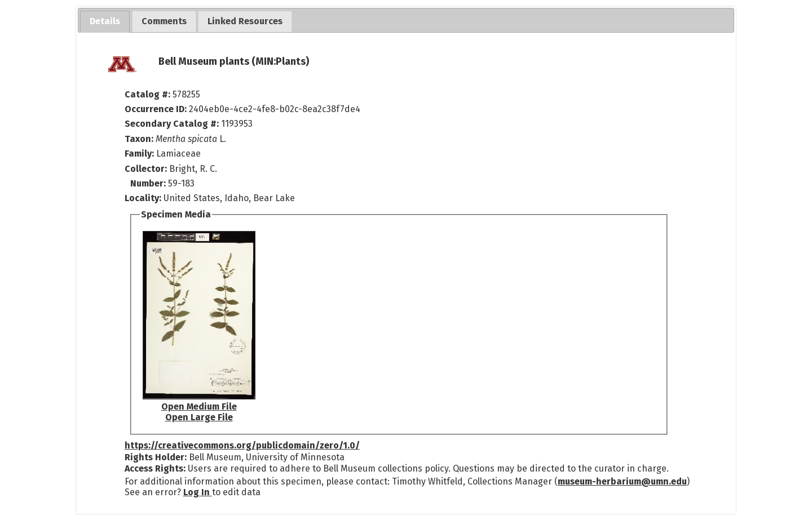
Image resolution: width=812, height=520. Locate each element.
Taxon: (139, 139)
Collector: (147, 168)
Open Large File (199, 417)
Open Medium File (199, 406)
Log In (197, 492)
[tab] (105, 22)
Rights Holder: (156, 457)
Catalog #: (149, 94)
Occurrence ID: (157, 109)
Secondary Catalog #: (172, 123)
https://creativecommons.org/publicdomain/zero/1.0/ (242, 445)
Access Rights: (155, 468)
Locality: (143, 198)
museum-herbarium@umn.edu (622, 481)
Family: (139, 153)
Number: (149, 183)
